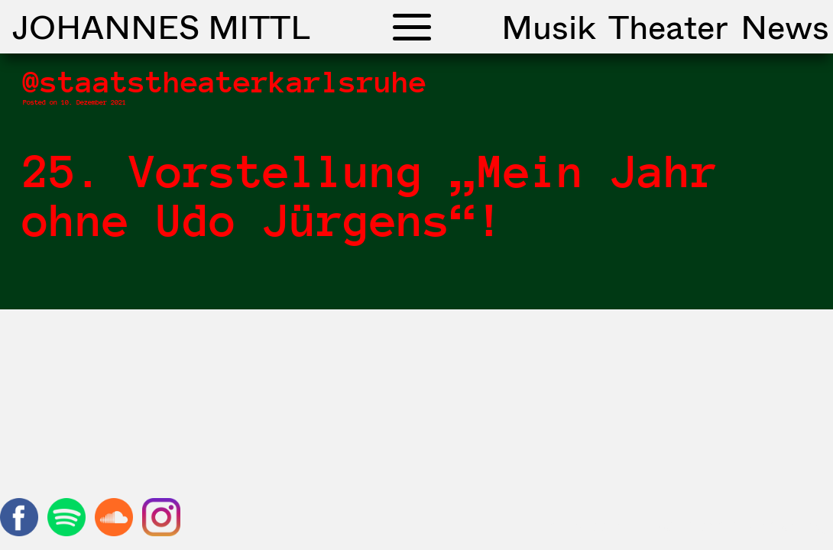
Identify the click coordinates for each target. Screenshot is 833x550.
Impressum (586, 524)
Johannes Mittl (161, 27)
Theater (668, 27)
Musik (548, 27)
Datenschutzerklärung (737, 524)
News (785, 27)
